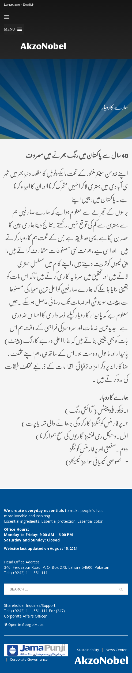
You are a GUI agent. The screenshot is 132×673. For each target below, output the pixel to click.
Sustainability (88, 649)
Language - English (19, 4)
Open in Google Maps (24, 624)
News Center (116, 649)
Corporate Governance (29, 659)
